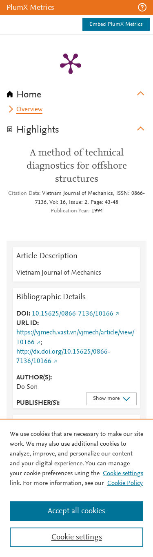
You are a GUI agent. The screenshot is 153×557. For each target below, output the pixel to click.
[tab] (76, 92)
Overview (29, 109)
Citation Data (23, 193)
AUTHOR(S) (33, 377)
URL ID (26, 323)
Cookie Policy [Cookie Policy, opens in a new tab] (125, 483)
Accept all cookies (76, 511)
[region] (76, 488)
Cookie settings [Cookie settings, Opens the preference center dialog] (76, 537)
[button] (142, 7)
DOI (22, 314)
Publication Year (69, 211)
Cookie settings (123, 473)
